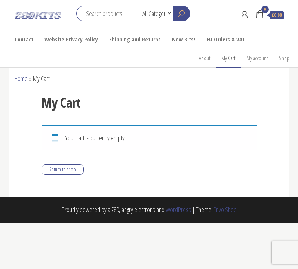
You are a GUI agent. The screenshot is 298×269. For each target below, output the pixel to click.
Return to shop (62, 169)
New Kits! (183, 39)
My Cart (228, 58)
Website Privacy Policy (71, 39)
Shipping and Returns (135, 39)
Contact (24, 39)
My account (257, 58)
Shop (284, 58)
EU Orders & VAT (225, 39)
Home (21, 78)
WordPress (178, 209)
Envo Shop (225, 209)
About (204, 58)
